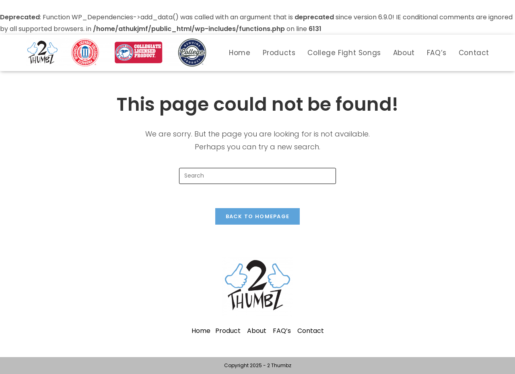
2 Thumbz (279, 365)
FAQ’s (282, 330)
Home (201, 330)
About (256, 330)
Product (228, 330)
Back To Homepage (258, 216)
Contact (310, 330)
